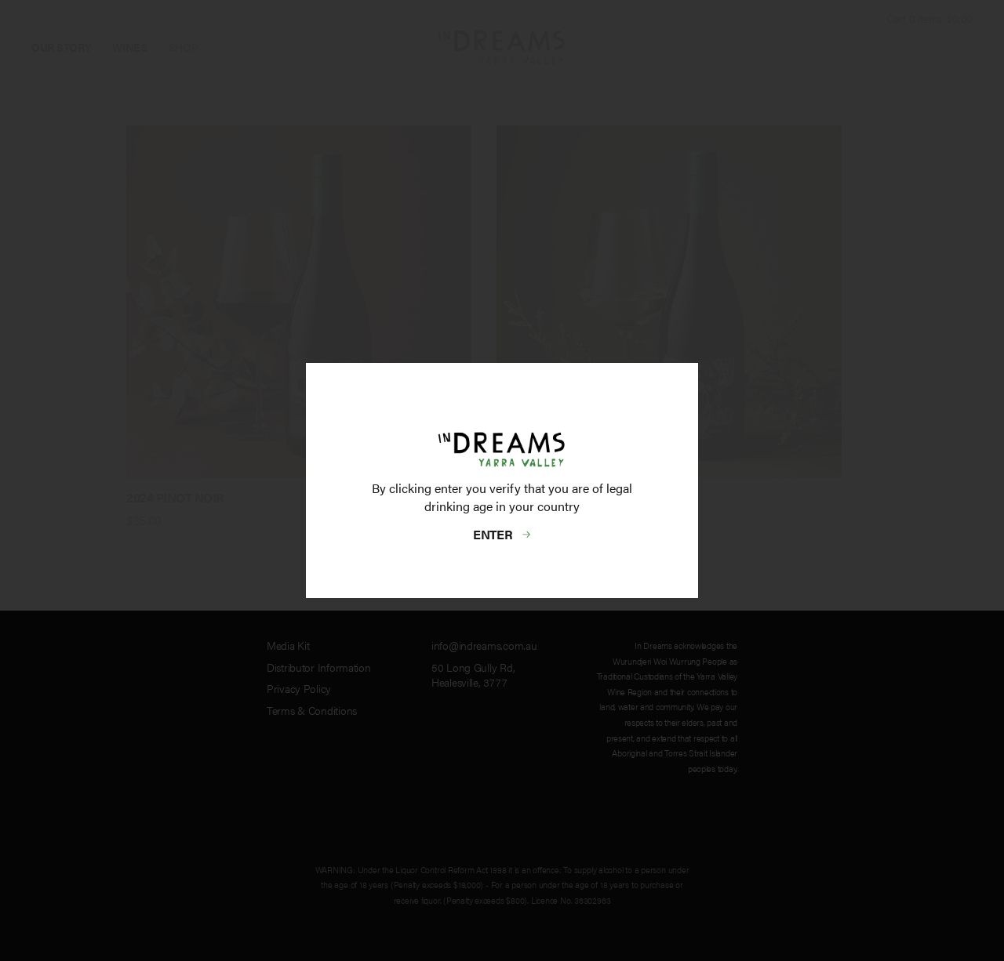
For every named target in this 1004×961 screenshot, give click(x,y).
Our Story (61, 47)
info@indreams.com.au (484, 645)
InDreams (502, 47)
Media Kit (288, 645)
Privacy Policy (299, 688)
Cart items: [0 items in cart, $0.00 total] (930, 18)
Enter (494, 534)
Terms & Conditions (312, 710)
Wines (129, 47)
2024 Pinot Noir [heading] (175, 497)
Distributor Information (319, 667)
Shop (183, 47)
